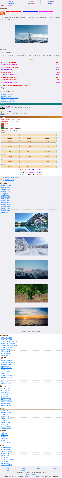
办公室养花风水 (5, 440)
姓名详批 (18, 119)
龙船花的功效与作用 (6, 396)
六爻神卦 (47, 166)
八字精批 (8, 106)
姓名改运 (12, 126)
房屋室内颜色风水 (5, 189)
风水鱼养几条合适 (9, 180)
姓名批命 (29, 151)
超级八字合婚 (38, 174)
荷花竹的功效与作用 (6, 398)
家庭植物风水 (4, 461)
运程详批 (10, 141)
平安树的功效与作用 (6, 400)
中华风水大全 (4, 379)
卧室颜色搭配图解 (5, 204)
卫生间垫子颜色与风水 (6, 368)
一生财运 (10, 151)
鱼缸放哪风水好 (5, 416)
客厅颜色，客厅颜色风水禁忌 (8, 185)
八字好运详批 (31, 174)
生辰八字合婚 (31, 169)
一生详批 (11, 128)
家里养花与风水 (5, 439)
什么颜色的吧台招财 (6, 364)
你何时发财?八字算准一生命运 (46, 11)
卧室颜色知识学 (5, 199)
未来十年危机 (9, 111)
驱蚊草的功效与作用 (6, 394)
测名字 (11, 130)
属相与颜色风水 (5, 370)
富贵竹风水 (23, 470)
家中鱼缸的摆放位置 (6, 428)
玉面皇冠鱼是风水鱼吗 (6, 360)
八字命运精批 (7, 119)
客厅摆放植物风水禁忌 (6, 465)
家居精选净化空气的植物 (7, 459)
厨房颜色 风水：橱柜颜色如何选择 (9, 98)
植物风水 (7, 470)
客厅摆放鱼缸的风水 (6, 412)
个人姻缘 (47, 156)
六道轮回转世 (18, 128)
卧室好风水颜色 (5, 202)
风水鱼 (15, 5)
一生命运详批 (11, 3)
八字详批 (47, 146)
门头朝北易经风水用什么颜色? (9, 362)
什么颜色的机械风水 (6, 366)
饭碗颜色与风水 (5, 373)
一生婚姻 (11, 121)
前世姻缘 (6, 121)
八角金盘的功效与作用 (6, 402)
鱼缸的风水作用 (5, 414)
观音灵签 (10, 166)
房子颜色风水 (4, 193)
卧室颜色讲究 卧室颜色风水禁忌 (9, 102)
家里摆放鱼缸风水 (5, 422)
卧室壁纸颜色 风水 (5, 210)
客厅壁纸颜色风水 (5, 191)
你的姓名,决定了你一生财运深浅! (13, 11)
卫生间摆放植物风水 (6, 463)
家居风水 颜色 (4, 212)
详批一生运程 (38, 172)
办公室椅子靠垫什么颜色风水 (8, 375)
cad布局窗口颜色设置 (6, 377)
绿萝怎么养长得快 (5, 390)
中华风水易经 (4, 381)
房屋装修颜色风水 (5, 187)
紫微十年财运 (47, 151)
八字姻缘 (16, 121)
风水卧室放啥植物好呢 (6, 451)
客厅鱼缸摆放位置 (5, 426)
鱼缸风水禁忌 (4, 410)
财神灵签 (6, 130)
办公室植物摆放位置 (6, 447)
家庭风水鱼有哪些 (5, 372)
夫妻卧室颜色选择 (5, 206)
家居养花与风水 (5, 437)
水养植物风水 (4, 457)
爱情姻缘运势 (38, 169)
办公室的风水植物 (5, 388)
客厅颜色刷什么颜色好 (6, 96)
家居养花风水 (4, 433)
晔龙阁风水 (4, 5)
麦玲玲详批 (6, 126)
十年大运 (6, 128)
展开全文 (31, 60)
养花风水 (54, 468)
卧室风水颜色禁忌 (5, 197)
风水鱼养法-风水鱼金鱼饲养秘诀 (13, 177)
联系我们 (33, 474)
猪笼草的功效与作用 (6, 392)
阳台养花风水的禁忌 (6, 442)
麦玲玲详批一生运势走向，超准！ (30, 11)
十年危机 (13, 119)
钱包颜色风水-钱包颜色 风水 (8, 100)
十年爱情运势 (31, 172)
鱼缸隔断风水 (4, 420)
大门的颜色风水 (5, 195)
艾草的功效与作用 (5, 403)
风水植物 (23, 468)
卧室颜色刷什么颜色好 (6, 94)
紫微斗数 (47, 141)
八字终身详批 (23, 169)
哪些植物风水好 (5, 453)
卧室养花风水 (4, 435)
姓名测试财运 (23, 174)
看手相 (15, 130)
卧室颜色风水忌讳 (5, 208)
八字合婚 (6, 123)
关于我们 (28, 474)
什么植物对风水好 (5, 455)
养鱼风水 (10, 5)
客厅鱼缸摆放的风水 (6, 424)
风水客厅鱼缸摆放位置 (6, 418)
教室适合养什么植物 (6, 449)
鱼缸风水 (38, 468)
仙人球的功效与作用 (6, 405)
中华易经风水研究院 (6, 383)
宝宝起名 (29, 161)
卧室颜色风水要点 (5, 200)
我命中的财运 (23, 172)
